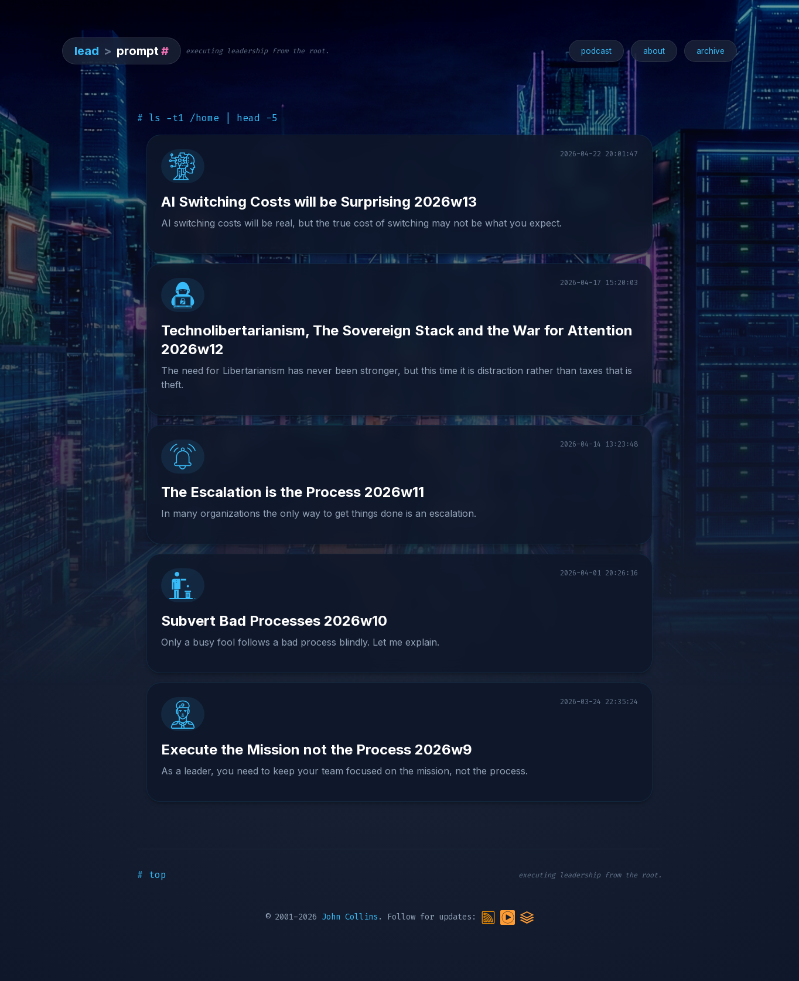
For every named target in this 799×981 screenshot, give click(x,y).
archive (710, 51)
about (654, 51)
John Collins (350, 916)
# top (151, 875)
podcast (596, 51)
